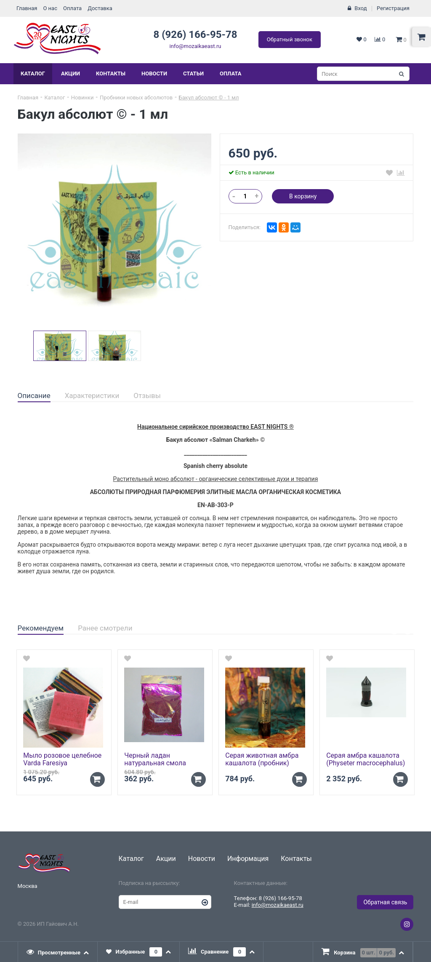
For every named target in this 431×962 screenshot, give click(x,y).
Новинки (82, 97)
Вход (360, 8)
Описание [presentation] (34, 395)
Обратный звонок (289, 39)
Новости (154, 73)
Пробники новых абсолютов (136, 97)
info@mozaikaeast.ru (195, 46)
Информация (248, 859)
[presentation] (58, 952)
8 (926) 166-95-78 (195, 34)
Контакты (110, 73)
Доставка (100, 8)
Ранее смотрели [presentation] (105, 628)
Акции (70, 73)
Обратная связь (385, 902)
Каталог (33, 73)
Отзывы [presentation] (147, 395)
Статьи (193, 73)
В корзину (303, 196)
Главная (26, 8)
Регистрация (393, 8)
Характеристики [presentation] (92, 395)
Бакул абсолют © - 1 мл (209, 97)
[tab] (34, 396)
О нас (50, 8)
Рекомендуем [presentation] (41, 628)
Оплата (72, 8)
